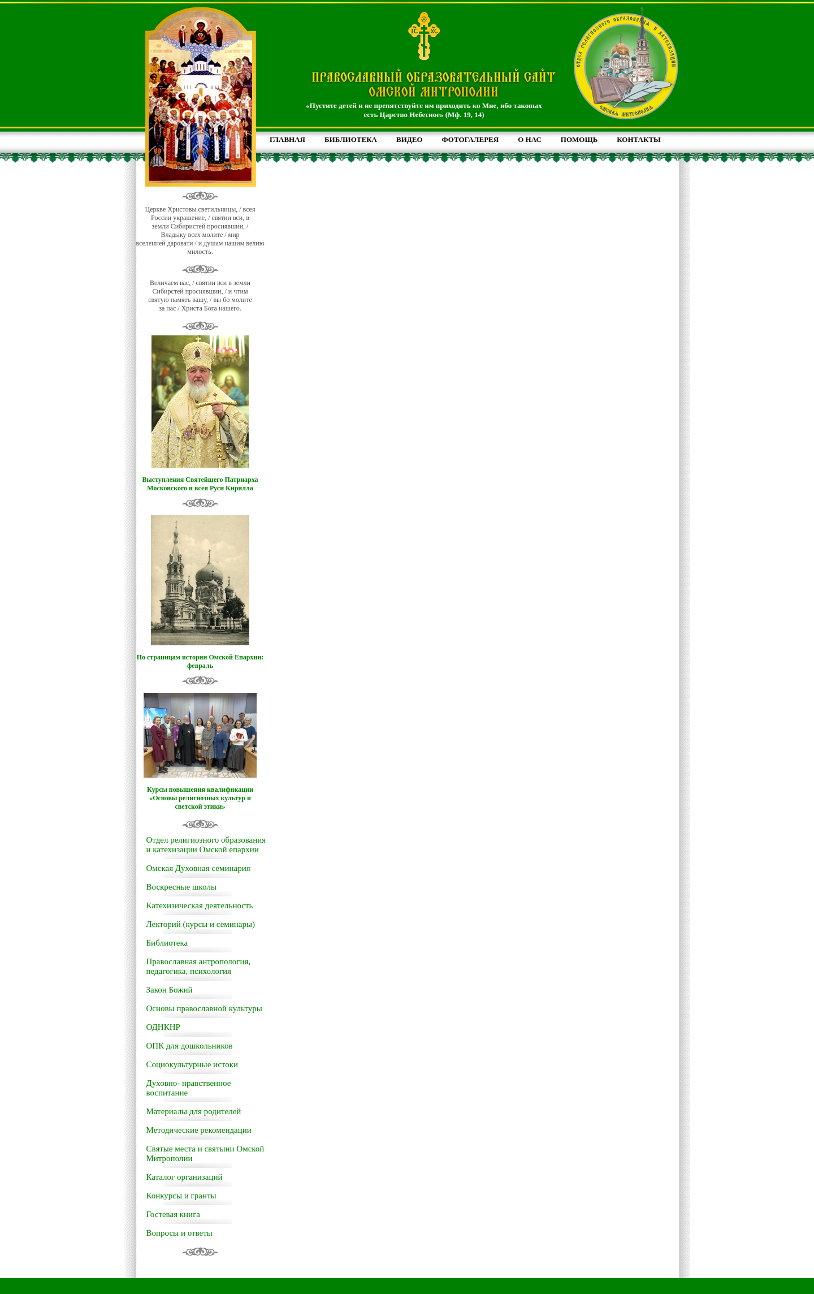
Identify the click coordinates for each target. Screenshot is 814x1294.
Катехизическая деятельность (199, 905)
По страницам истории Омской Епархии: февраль (200, 661)
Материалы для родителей (193, 1111)
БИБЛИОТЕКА (350, 139)
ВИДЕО (409, 139)
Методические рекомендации (199, 1130)
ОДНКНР (163, 1027)
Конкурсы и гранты (181, 1195)
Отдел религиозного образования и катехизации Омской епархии (206, 844)
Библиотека (167, 942)
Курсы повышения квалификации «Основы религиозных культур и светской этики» (200, 798)
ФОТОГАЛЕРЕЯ (470, 139)
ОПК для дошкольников (189, 1045)
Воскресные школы (181, 886)
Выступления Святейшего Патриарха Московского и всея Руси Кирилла (200, 484)
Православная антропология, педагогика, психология (198, 966)
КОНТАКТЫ (639, 139)
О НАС (530, 139)
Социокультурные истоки (192, 1064)
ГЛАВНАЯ (287, 139)
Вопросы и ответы (179, 1232)
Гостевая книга (173, 1214)
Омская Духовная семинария (198, 868)
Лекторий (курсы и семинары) (201, 924)
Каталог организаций (184, 1176)
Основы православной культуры (204, 1008)
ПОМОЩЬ (579, 139)
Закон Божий (169, 989)
